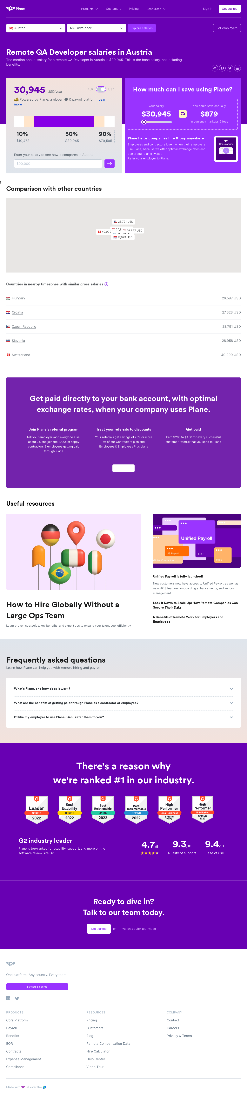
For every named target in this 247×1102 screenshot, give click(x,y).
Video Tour (94, 1067)
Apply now (123, 470)
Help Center (95, 1059)
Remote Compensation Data (108, 1043)
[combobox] (9, 28)
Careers (173, 1028)
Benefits (12, 1036)
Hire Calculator (98, 1051)
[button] (124, 240)
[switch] (101, 89)
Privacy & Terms (179, 1036)
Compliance (15, 1067)
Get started (229, 8)
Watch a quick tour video (139, 929)
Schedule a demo (37, 986)
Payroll (11, 1028)
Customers (113, 8)
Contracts (13, 1051)
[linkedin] (237, 68)
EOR (9, 1043)
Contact (173, 1020)
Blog (89, 1036)
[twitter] (229, 68)
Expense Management (23, 1059)
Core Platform (17, 1020)
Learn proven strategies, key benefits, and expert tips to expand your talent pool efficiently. (68, 625)
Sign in (207, 8)
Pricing (134, 8)
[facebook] (222, 68)
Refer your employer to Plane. (148, 158)
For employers (227, 28)
